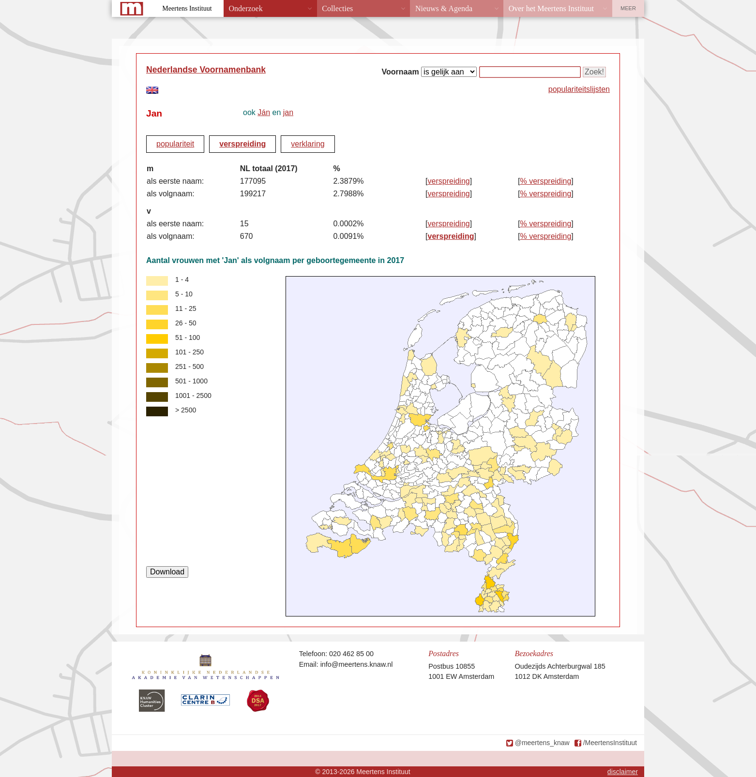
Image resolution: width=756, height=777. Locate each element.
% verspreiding (546, 181)
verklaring (307, 144)
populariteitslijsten (579, 89)
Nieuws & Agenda (443, 8)
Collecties (337, 8)
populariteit (175, 144)
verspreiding (242, 144)
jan (288, 112)
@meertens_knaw (542, 743)
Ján (263, 112)
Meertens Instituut (187, 8)
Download (167, 572)
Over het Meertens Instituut (551, 8)
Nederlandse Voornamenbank (206, 69)
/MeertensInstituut (610, 743)
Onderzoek (246, 8)
